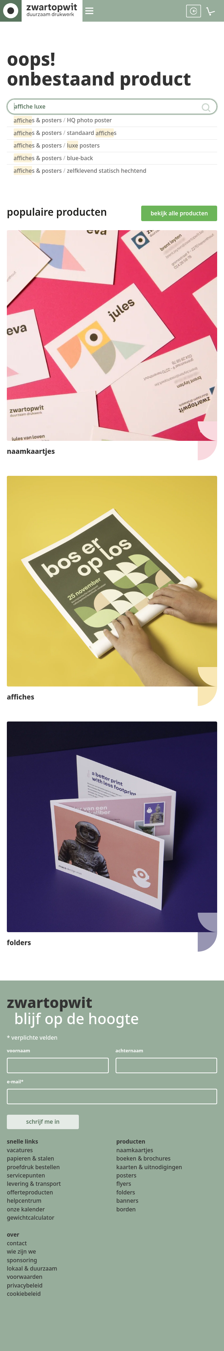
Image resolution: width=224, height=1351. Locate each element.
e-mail (15, 1082)
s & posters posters (57, 145)
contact (17, 1244)
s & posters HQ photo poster (63, 120)
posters (126, 1176)
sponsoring (22, 1261)
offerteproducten (30, 1193)
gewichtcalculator (30, 1218)
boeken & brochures (143, 1159)
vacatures (20, 1151)
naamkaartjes (134, 1151)
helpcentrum (24, 1201)
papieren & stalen (30, 1159)
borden (126, 1210)
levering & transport (34, 1184)
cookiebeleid (24, 1294)
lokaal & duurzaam (32, 1269)
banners (127, 1201)
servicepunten (26, 1176)
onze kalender (26, 1210)
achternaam (129, 1050)
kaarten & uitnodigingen (149, 1168)
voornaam (18, 1050)
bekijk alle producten (181, 212)
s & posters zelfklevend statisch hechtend (80, 170)
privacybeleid (24, 1286)
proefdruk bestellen (33, 1168)
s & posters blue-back (53, 158)
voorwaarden (24, 1277)
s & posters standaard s (65, 132)
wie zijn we (21, 1252)
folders (125, 1193)
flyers (123, 1184)
